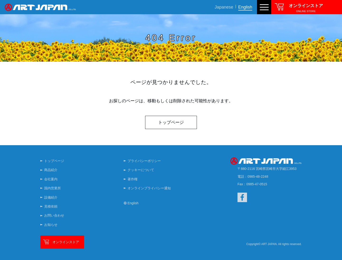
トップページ (171, 122)
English (245, 7)
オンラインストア (65, 242)
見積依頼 (50, 206)
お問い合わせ (54, 215)
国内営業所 (52, 188)
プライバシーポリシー (144, 161)
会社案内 (50, 179)
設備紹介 (50, 197)
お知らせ (50, 225)
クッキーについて (141, 170)
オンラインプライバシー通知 (149, 188)
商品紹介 (50, 170)
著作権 (133, 179)
